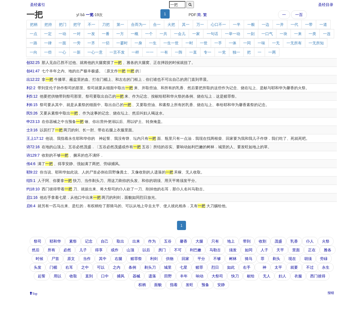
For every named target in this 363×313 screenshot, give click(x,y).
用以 (57, 276)
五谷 (168, 241)
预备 (205, 285)
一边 (265, 24)
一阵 (178, 52)
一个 (149, 34)
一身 (138, 43)
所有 (51, 250)
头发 (37, 267)
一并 (280, 24)
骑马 (248, 258)
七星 (183, 267)
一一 (150, 52)
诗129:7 (33, 155)
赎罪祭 (136, 258)
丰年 (184, 276)
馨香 (183, 241)
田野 (168, 276)
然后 (35, 250)
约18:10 (33, 189)
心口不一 (218, 24)
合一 (157, 24)
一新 (77, 52)
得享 (99, 250)
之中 (85, 267)
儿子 (83, 250)
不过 (310, 267)
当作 (87, 258)
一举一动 (232, 34)
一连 (327, 34)
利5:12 (32, 96)
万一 (200, 24)
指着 (174, 285)
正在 (312, 250)
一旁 (77, 43)
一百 (299, 15)
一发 (91, 34)
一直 (193, 52)
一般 (251, 24)
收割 (262, 241)
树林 (233, 258)
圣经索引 (37, 4)
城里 (168, 267)
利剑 (154, 258)
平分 (201, 258)
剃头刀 (150, 267)
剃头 (276, 258)
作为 (152, 241)
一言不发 (117, 52)
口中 (105, 276)
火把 (171, 24)
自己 (104, 241)
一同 (247, 43)
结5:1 (30, 180)
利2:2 (30, 88)
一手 (218, 43)
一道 (323, 24)
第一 (120, 24)
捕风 (120, 276)
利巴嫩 (195, 250)
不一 (91, 24)
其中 (102, 258)
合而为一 (138, 24)
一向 (33, 52)
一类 (312, 34)
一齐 (91, 43)
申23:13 (33, 121)
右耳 (69, 267)
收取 (73, 276)
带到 (247, 241)
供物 (169, 258)
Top (35, 293)
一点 (33, 34)
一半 (236, 24)
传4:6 (30, 164)
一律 (48, 43)
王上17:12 (35, 138)
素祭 (73, 241)
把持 (48, 24)
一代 (294, 24)
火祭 (326, 241)
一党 (222, 52)
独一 (236, 52)
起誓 (41, 276)
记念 (89, 241)
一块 (283, 34)
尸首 (55, 258)
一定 (48, 34)
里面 (296, 250)
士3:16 (32, 130)
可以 (101, 267)
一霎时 (122, 43)
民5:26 (32, 113)
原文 (71, 258)
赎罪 (199, 267)
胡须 (308, 258)
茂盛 (278, 241)
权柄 (142, 285)
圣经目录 (325, 4)
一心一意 (95, 52)
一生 (153, 43)
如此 (231, 267)
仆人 (310, 241)
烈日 (215, 267)
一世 (204, 43)
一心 (62, 52)
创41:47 (33, 71)
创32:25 (33, 62)
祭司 (37, 241)
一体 (232, 43)
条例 (132, 267)
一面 (62, 43)
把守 (77, 24)
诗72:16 (33, 147)
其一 (186, 24)
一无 (276, 43)
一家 (196, 34)
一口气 (267, 34)
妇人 (282, 276)
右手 (247, 267)
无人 (266, 276)
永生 (326, 267)
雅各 (327, 250)
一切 (105, 43)
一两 (272, 52)
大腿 (199, 241)
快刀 (235, 276)
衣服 (298, 276)
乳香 (294, 241)
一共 (163, 34)
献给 (251, 276)
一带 (309, 24)
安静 (221, 285)
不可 (178, 250)
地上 (231, 241)
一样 (135, 52)
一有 (164, 52)
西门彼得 (317, 276)
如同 (248, 250)
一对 (77, 34)
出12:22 (33, 79)
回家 (185, 258)
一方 (120, 34)
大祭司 (217, 276)
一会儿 (179, 34)
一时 (189, 43)
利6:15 (32, 105)
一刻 (251, 34)
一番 (105, 34)
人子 (264, 250)
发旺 (189, 285)
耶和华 (55, 241)
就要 (294, 267)
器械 (136, 276)
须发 (233, 250)
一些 (48, 52)
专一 (207, 52)
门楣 (53, 267)
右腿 (118, 258)
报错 (331, 293)
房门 (162, 250)
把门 (62, 24)
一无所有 (294, 43)
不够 (217, 258)
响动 (199, 276)
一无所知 (316, 43)
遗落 (152, 276)
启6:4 (30, 206)
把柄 (34, 24)
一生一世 (171, 43)
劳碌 (324, 258)
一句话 (212, 34)
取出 (120, 241)
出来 (136, 241)
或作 (114, 250)
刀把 (106, 24)
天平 (280, 250)
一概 (134, 34)
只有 (215, 241)
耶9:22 (32, 172)
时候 (39, 258)
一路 (33, 43)
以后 (146, 250)
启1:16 (32, 197)
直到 (89, 276)
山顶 (130, 250)
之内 (116, 267)
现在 (292, 258)
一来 (298, 34)
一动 (62, 34)
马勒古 (215, 250)
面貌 (158, 285)
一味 (261, 43)
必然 (67, 250)
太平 (278, 267)
